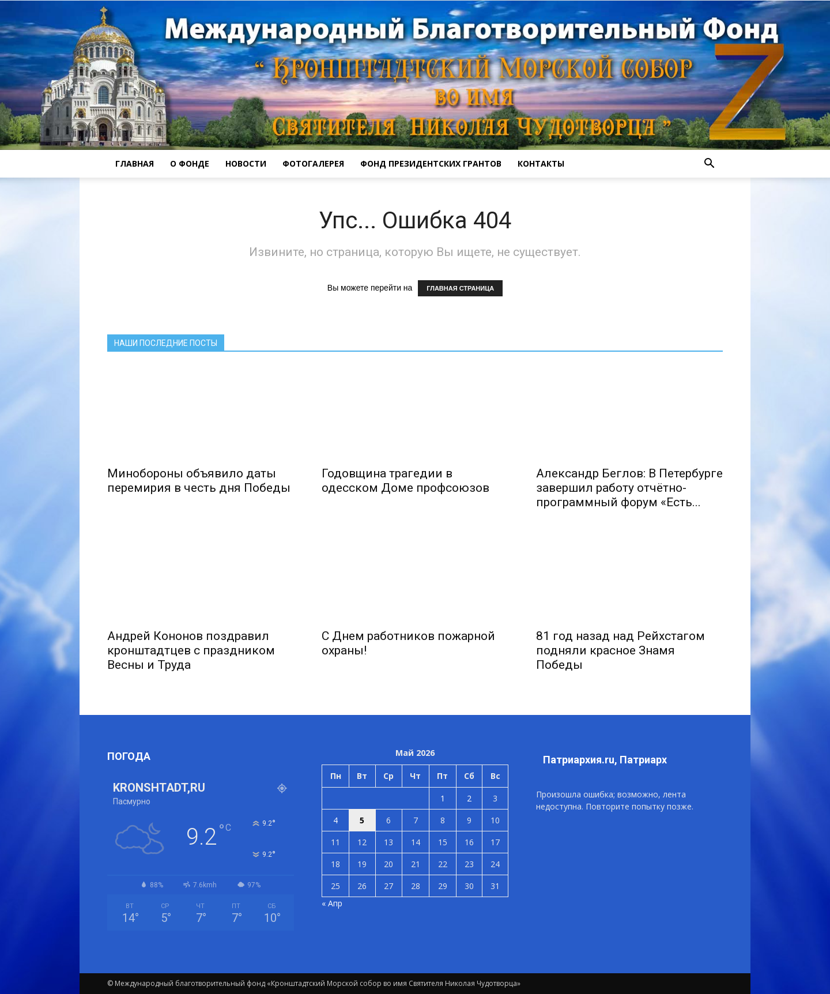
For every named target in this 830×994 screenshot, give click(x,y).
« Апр (332, 903)
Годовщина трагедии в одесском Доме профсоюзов (405, 480)
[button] (709, 164)
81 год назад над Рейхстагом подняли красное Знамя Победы (620, 650)
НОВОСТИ (245, 163)
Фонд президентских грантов (430, 163)
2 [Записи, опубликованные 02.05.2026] (469, 798)
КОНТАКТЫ (541, 163)
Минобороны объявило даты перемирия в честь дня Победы (198, 480)
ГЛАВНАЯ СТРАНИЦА (460, 288)
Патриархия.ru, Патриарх (605, 760)
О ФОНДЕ (189, 163)
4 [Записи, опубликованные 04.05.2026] (335, 820)
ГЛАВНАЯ (134, 163)
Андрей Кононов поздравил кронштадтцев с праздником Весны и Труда (191, 650)
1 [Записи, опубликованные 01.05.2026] (442, 798)
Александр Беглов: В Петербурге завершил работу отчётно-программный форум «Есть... (629, 487)
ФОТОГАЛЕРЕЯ (313, 163)
